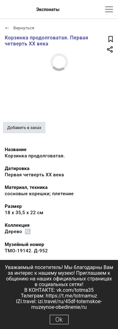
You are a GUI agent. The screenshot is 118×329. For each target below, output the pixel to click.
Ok (59, 319)
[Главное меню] (109, 9)
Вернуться (19, 28)
